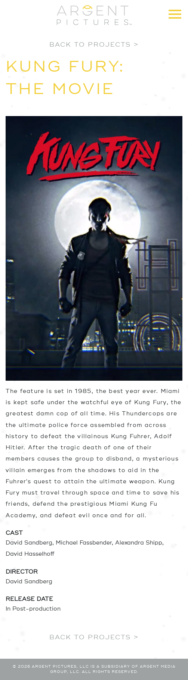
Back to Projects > (94, 45)
